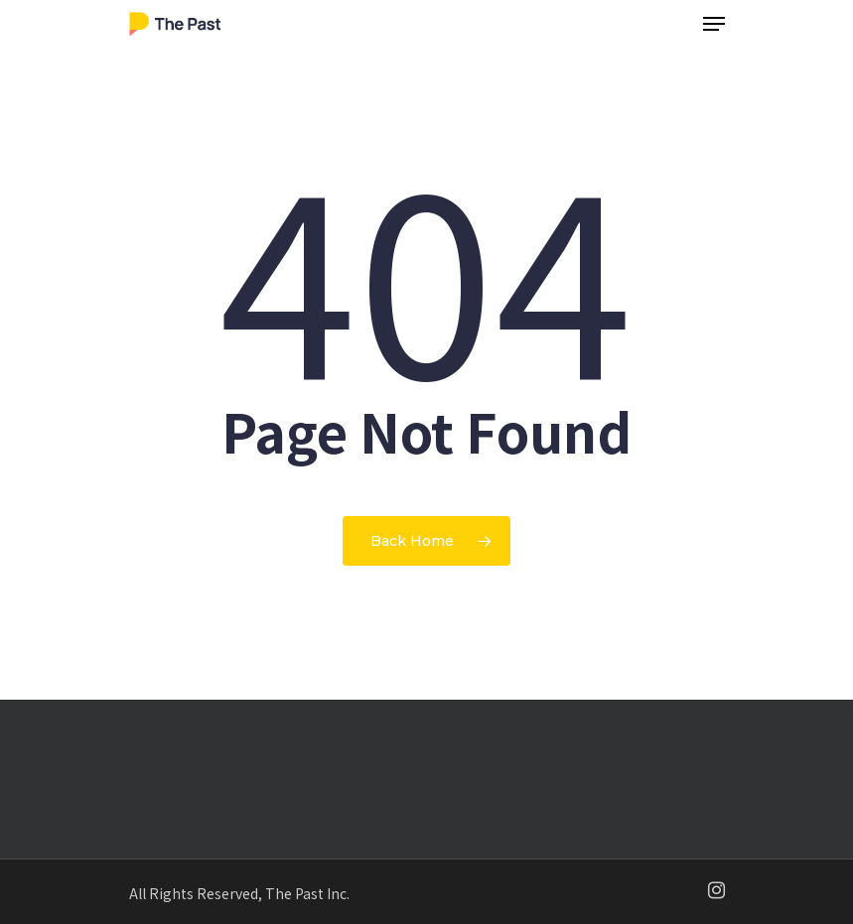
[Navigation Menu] (714, 24)
